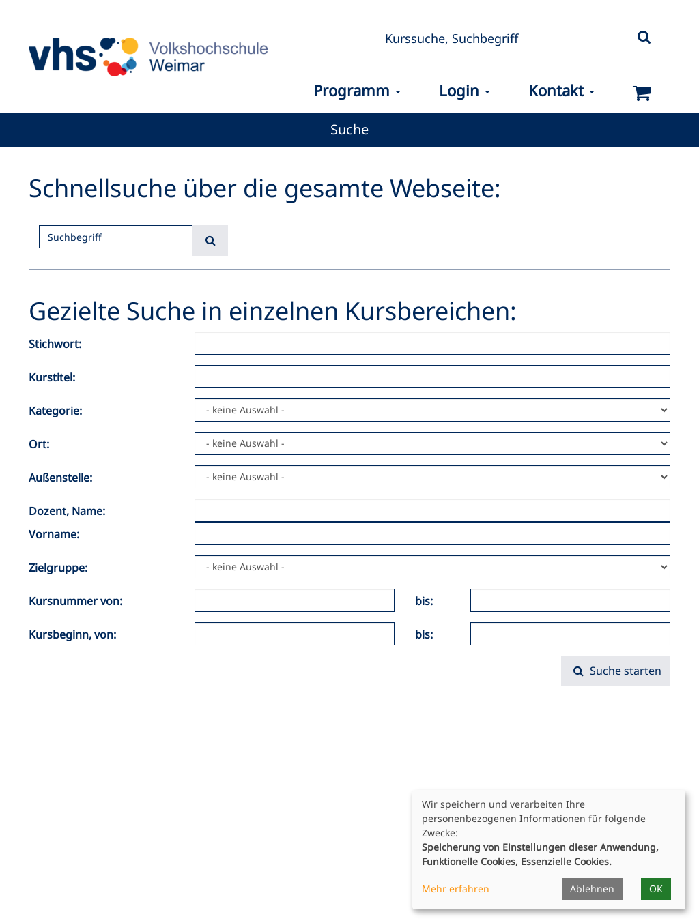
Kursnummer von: (75, 601)
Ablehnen (592, 888)
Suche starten (615, 670)
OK (656, 888)
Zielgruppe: (58, 567)
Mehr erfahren (455, 888)
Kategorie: (55, 410)
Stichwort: (55, 343)
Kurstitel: (52, 377)
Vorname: (54, 534)
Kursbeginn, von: (72, 634)
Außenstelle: (60, 477)
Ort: (39, 444)
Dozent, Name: (67, 510)
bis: (424, 601)
